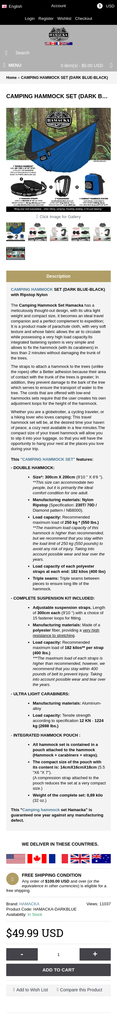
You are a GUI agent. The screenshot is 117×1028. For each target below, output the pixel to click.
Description (58, 276)
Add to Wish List (32, 989)
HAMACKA (29, 904)
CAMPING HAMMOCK (32, 289)
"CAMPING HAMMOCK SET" (47, 459)
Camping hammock (41, 809)
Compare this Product (81, 989)
